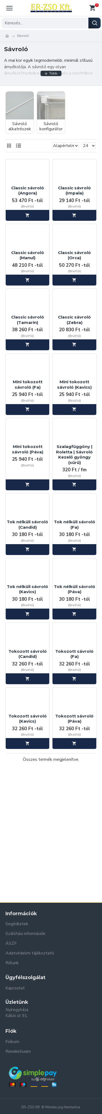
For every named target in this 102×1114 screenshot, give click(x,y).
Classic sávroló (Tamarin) (27, 319)
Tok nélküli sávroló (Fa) (74, 524)
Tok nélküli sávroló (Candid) (27, 524)
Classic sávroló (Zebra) (74, 319)
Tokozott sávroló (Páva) (74, 718)
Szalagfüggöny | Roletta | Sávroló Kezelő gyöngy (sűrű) (74, 454)
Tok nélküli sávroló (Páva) (74, 589)
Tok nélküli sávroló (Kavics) (27, 589)
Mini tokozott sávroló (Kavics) (74, 384)
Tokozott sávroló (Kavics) (27, 718)
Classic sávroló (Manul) (27, 255)
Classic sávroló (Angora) (27, 190)
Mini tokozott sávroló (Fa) (27, 384)
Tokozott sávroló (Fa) (74, 654)
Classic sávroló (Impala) (74, 190)
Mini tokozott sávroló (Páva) (27, 449)
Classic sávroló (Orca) (74, 255)
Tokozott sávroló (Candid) (27, 654)
